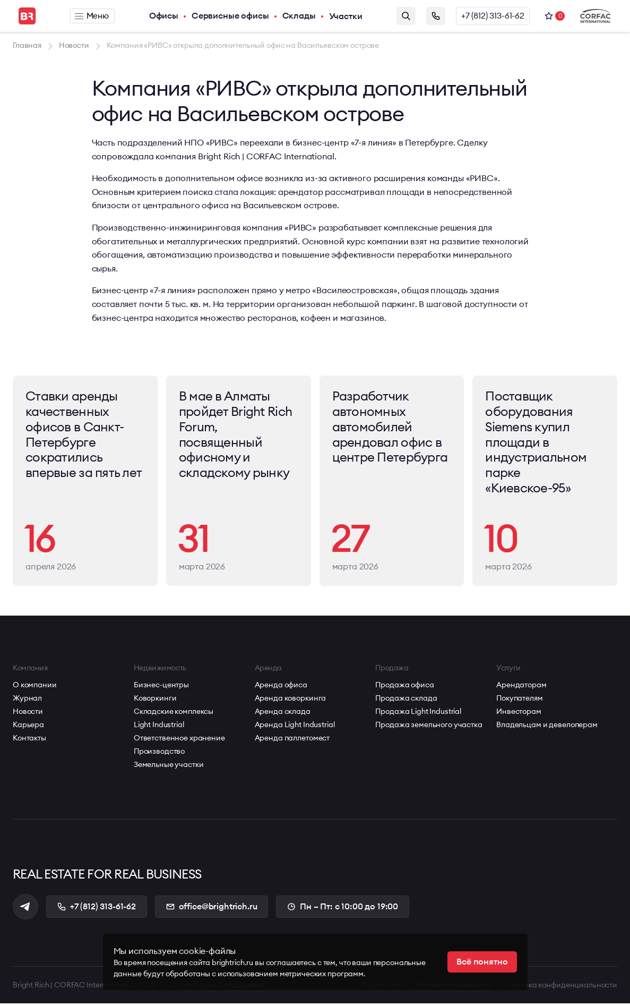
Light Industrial (159, 726)
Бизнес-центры (161, 687)
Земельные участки (169, 766)
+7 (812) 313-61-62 (492, 16)
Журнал (27, 700)
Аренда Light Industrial (295, 726)
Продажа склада (406, 700)
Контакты (29, 740)
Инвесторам (518, 713)
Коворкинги (155, 700)
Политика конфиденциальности (560, 987)
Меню (92, 16)
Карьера (28, 726)
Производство (159, 753)
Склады (299, 16)
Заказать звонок (435, 16)
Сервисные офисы (231, 16)
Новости (28, 713)
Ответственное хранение (179, 740)
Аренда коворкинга (290, 700)
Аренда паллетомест (292, 740)
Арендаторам (521, 687)
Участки (346, 16)
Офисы (164, 16)
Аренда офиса (281, 687)
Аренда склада (282, 713)
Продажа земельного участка (428, 726)
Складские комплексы (173, 713)
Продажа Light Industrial (418, 713)
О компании (35, 687)
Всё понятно (481, 962)
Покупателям (519, 700)
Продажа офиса (404, 687)
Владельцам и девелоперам (547, 726)
